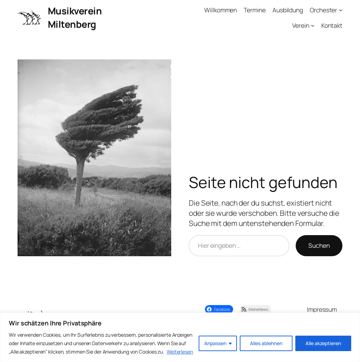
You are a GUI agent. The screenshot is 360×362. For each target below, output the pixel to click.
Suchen (319, 245)
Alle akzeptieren (323, 343)
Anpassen (215, 343)
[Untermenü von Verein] (312, 25)
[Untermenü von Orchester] (340, 10)
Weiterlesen (180, 351)
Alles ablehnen (266, 343)
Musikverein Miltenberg (75, 17)
